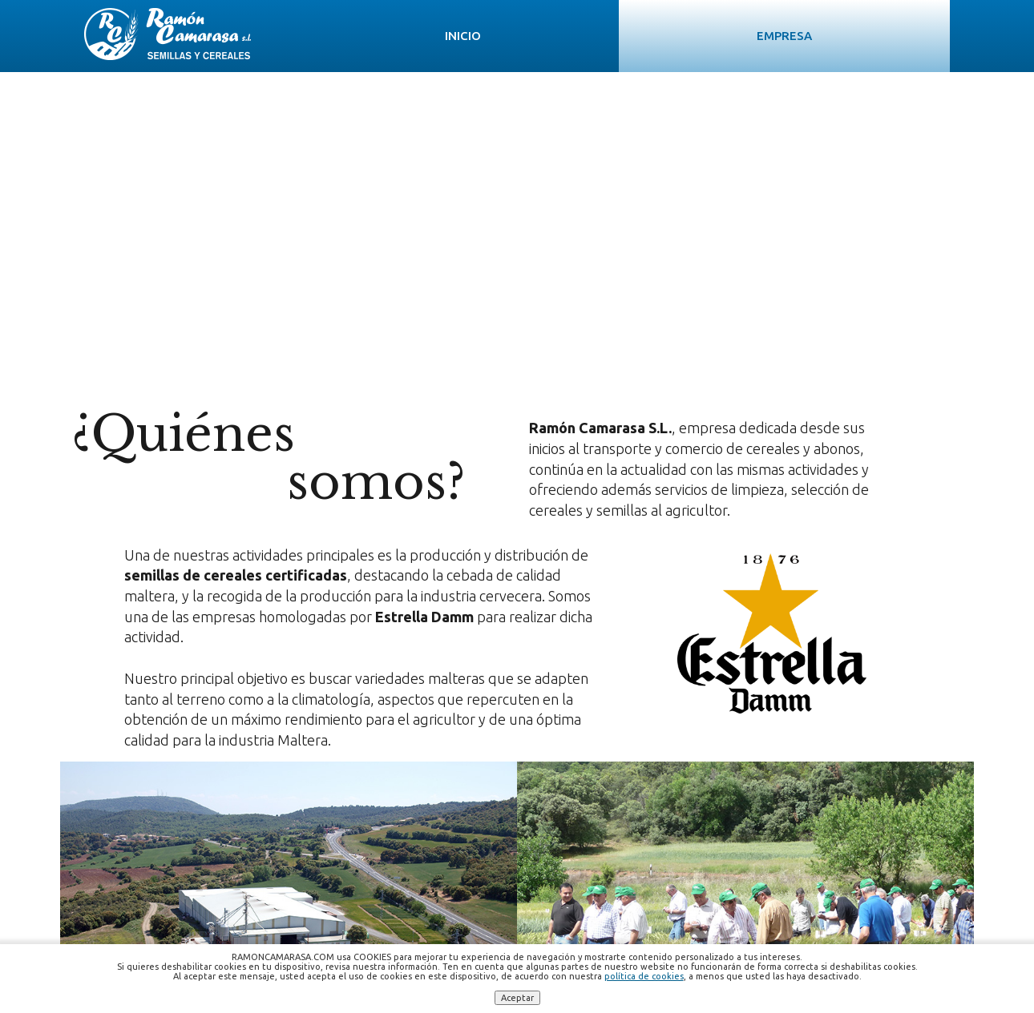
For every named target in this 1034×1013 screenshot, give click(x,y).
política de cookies (644, 976)
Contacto (890, 35)
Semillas (555, 35)
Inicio (351, 35)
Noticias (777, 35)
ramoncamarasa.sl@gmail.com (603, 887)
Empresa (447, 35)
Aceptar (517, 998)
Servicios (666, 35)
